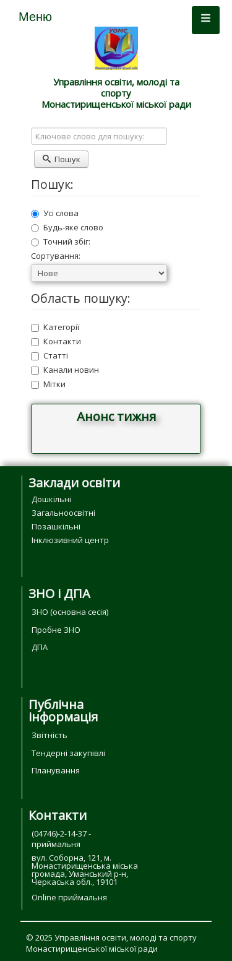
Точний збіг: (60, 241)
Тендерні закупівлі (68, 753)
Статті (49, 355)
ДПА (40, 647)
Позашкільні (56, 526)
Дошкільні (51, 499)
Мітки (48, 383)
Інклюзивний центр (70, 540)
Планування (56, 770)
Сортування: (55, 255)
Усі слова (55, 213)
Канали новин (65, 369)
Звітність (49, 735)
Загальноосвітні (63, 512)
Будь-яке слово (67, 227)
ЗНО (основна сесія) (70, 611)
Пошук (61, 159)
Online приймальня (69, 897)
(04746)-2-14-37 (59, 833)
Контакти (56, 341)
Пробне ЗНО (56, 629)
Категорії (55, 327)
